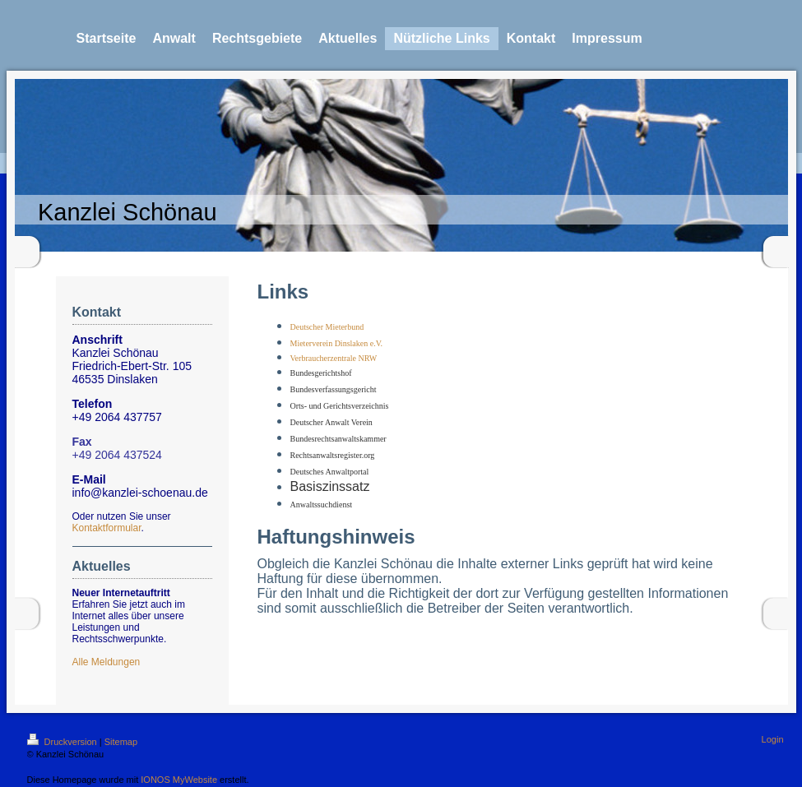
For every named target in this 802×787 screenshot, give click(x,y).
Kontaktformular (106, 528)
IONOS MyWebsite (179, 780)
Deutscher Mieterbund (327, 326)
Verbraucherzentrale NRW (334, 358)
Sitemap (120, 742)
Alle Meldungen (106, 662)
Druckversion (63, 742)
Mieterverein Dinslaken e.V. (336, 343)
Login (773, 739)
